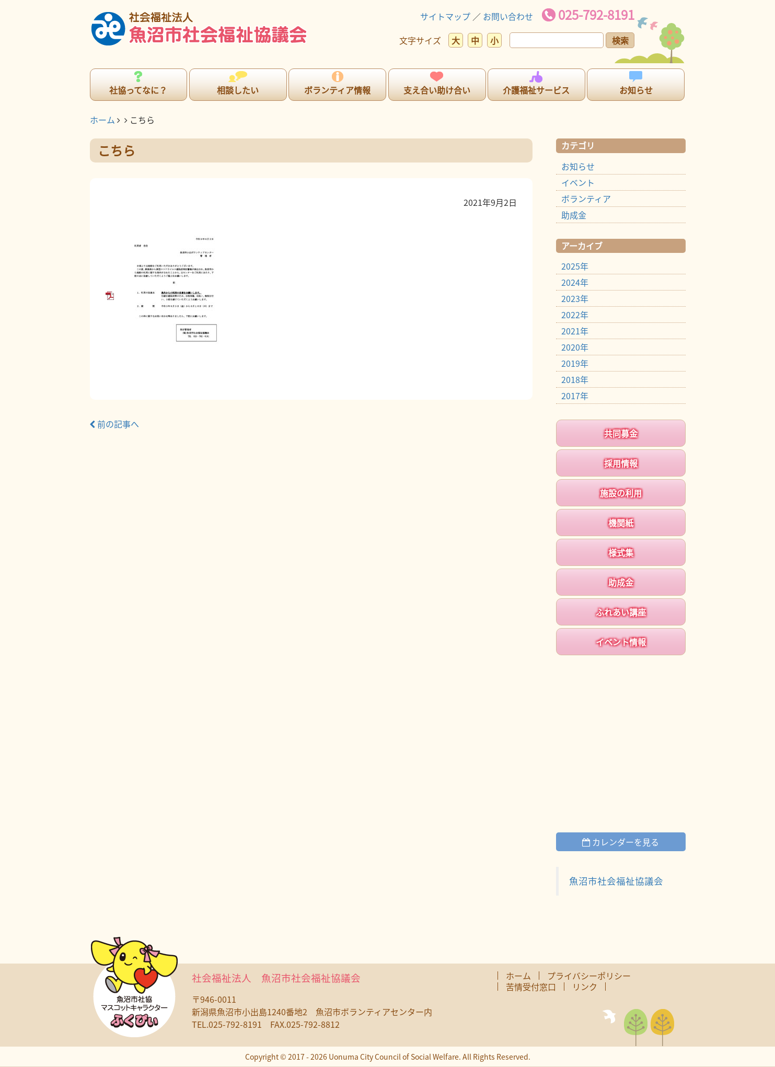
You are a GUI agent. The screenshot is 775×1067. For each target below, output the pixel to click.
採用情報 (621, 463)
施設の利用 (621, 492)
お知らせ (636, 90)
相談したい (238, 90)
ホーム (102, 119)
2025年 (574, 266)
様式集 (620, 552)
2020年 (574, 347)
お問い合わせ (508, 16)
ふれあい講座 (621, 612)
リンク (584, 986)
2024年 (574, 282)
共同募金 (621, 433)
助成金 (573, 214)
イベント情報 (621, 641)
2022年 (574, 314)
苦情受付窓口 (531, 986)
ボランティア (586, 198)
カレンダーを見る (620, 842)
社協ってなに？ (138, 90)
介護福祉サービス (536, 90)
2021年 (574, 330)
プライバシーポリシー (589, 975)
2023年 (574, 298)
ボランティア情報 (337, 90)
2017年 (574, 395)
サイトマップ (445, 16)
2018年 (574, 379)
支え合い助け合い (436, 90)
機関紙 (620, 522)
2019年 (574, 363)
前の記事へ (114, 423)
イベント (578, 182)
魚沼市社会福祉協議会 (616, 881)
